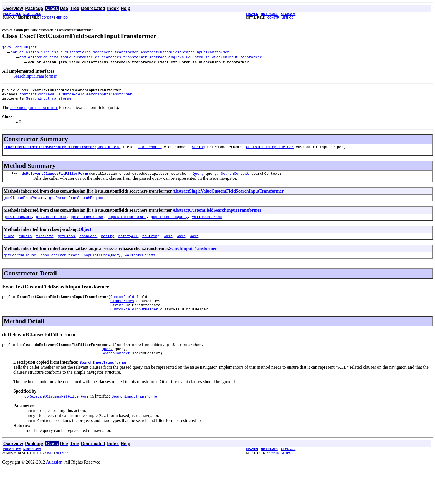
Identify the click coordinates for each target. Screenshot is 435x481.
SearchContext (235, 178)
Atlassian (54, 476)
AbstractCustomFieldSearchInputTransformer (217, 216)
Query (198, 178)
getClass (66, 243)
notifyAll (128, 243)
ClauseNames (150, 150)
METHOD (62, 17)
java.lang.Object (19, 47)
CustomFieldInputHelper (270, 150)
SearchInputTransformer (35, 77)
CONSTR (47, 17)
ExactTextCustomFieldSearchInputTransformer (49, 150)
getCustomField (51, 223)
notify (107, 243)
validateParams (207, 223)
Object (85, 236)
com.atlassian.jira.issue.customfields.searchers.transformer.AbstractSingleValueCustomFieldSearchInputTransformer (140, 57)
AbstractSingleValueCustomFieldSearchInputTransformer (75, 96)
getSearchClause (87, 223)
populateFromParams (126, 223)
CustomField (108, 150)
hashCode (88, 243)
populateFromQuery (169, 223)
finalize (44, 243)
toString (150, 243)
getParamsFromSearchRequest (77, 203)
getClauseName (18, 223)
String (198, 150)
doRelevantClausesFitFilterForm (54, 178)
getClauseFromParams (24, 203)
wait (168, 243)
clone (9, 243)
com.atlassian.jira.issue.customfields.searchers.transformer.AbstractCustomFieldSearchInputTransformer (120, 52)
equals (25, 243)
